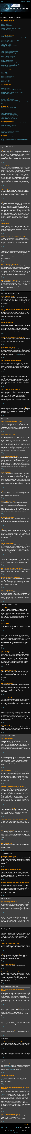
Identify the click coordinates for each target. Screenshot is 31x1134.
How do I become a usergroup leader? (8, 91)
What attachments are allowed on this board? (10, 131)
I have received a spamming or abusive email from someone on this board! (14, 102)
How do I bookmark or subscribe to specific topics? (11, 124)
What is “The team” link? (6, 94)
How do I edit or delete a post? (7, 52)
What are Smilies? (4, 73)
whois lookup (4, 1094)
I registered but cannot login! (6, 25)
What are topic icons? (5, 81)
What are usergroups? (5, 88)
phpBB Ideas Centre (5, 1079)
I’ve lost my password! (5, 29)
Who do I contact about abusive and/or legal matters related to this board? (14, 140)
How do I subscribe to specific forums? (8, 125)
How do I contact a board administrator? (9, 142)
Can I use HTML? (4, 72)
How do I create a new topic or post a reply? (10, 51)
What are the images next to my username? (9, 42)
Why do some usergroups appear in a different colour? (12, 92)
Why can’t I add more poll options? (8, 56)
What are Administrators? (6, 85)
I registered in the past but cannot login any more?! (11, 28)
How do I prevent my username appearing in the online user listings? (14, 37)
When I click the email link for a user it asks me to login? (12, 46)
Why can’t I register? (5, 24)
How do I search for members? (7, 117)
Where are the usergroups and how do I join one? (11, 89)
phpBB (18, 354)
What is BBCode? (4, 71)
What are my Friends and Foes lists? (8, 107)
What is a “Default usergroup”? (7, 93)
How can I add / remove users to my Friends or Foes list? (12, 108)
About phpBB (11, 1069)
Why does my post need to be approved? (9, 65)
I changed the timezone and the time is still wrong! (11, 40)
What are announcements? (6, 77)
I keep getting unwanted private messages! (9, 100)
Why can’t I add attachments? (7, 60)
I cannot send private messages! (7, 99)
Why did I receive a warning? (6, 61)
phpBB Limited (8, 1066)
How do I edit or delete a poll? (7, 57)
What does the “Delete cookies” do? (8, 32)
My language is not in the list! (7, 41)
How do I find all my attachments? (7, 132)
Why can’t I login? (4, 26)
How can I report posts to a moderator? (9, 62)
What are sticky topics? (5, 78)
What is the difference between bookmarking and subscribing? (13, 122)
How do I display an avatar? (6, 44)
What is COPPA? (4, 23)
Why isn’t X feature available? (7, 138)
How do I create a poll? (5, 55)
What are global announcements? (7, 76)
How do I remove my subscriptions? (8, 126)
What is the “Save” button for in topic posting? (10, 64)
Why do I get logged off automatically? (8, 30)
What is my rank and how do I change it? (9, 45)
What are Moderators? (5, 87)
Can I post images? (5, 74)
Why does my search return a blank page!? (9, 115)
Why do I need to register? (6, 21)
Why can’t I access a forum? (6, 58)
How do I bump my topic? (6, 66)
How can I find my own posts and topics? (9, 118)
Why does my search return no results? (9, 114)
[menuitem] (2, 2)
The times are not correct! (6, 39)
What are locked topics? (5, 80)
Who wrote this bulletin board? (7, 136)
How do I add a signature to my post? (8, 53)
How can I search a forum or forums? (8, 113)
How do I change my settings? (7, 36)
